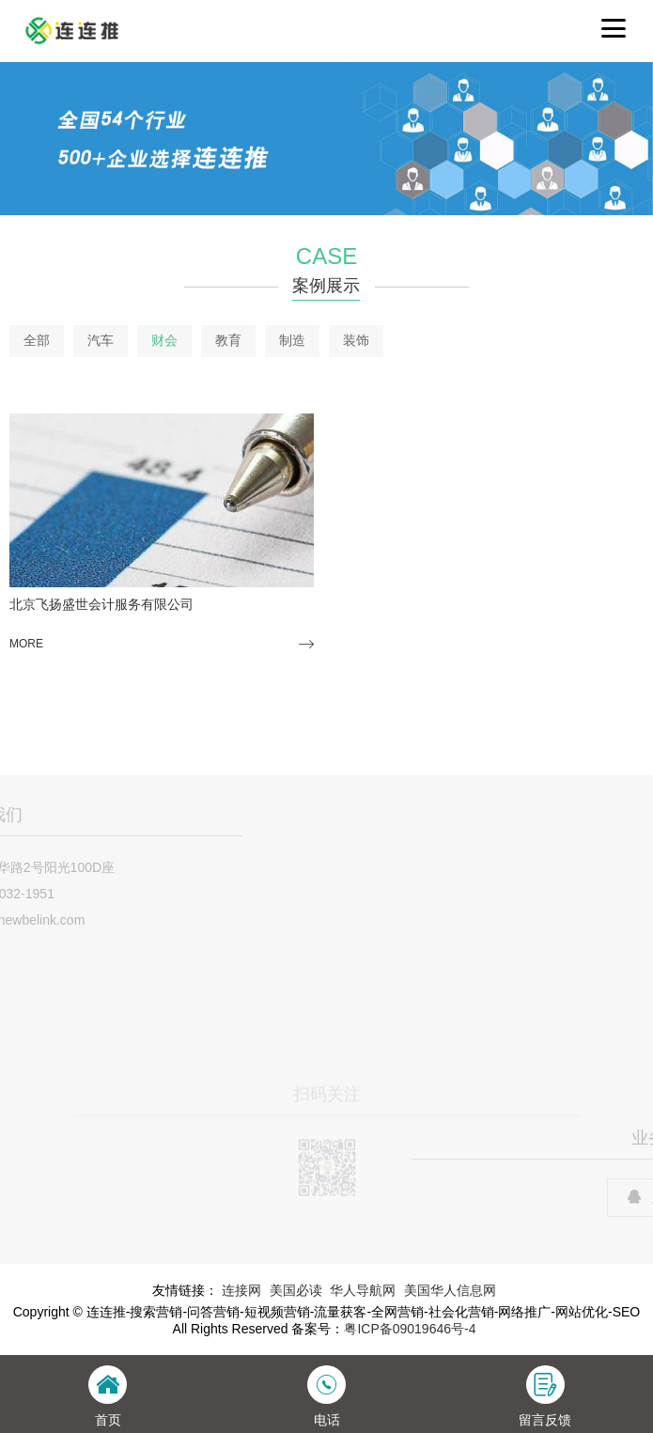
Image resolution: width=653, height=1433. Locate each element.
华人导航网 (363, 1290)
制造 (292, 340)
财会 (164, 340)
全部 (36, 340)
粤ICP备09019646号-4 (409, 1328)
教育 (228, 340)
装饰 (356, 340)
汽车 (100, 340)
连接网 (241, 1290)
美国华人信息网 (450, 1290)
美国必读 (296, 1290)
